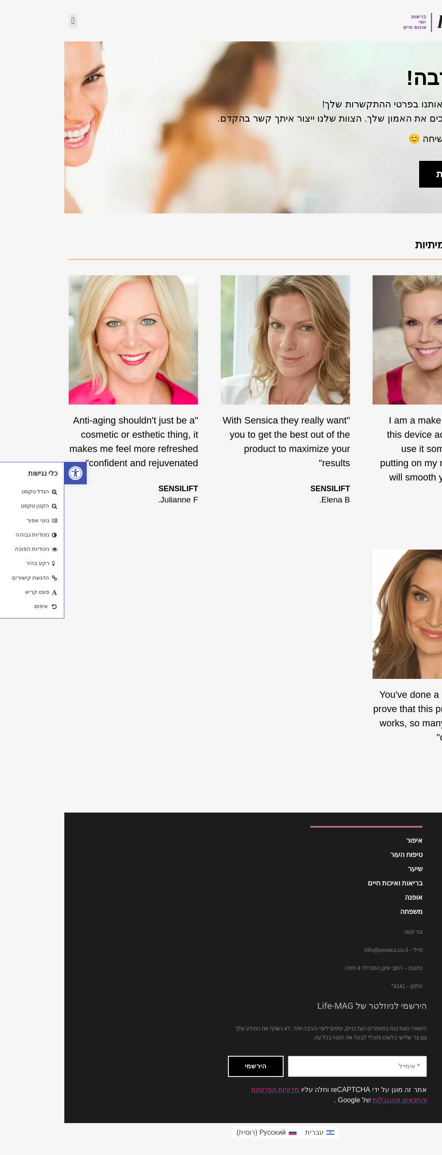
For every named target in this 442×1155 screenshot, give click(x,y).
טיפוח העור (342, 855)
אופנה (349, 897)
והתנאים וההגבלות (335, 1100)
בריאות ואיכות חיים (330, 883)
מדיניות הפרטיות (211, 1089)
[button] (11, 473)
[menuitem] (255, 1133)
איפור (350, 840)
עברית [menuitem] (250, 1132)
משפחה (347, 911)
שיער (351, 869)
